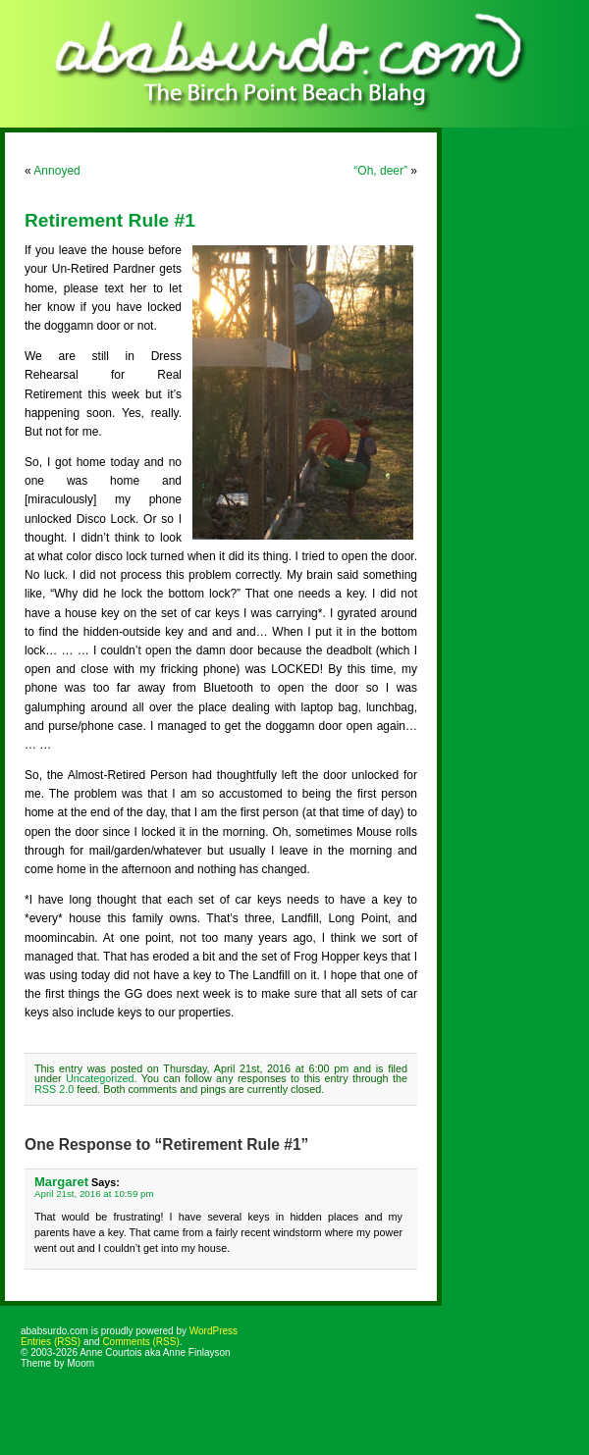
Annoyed (56, 171)
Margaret (61, 1181)
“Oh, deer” (380, 171)
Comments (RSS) (140, 1341)
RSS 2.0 (54, 1089)
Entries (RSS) (50, 1341)
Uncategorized (100, 1078)
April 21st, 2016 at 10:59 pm (94, 1193)
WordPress (213, 1330)
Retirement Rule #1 (110, 220)
